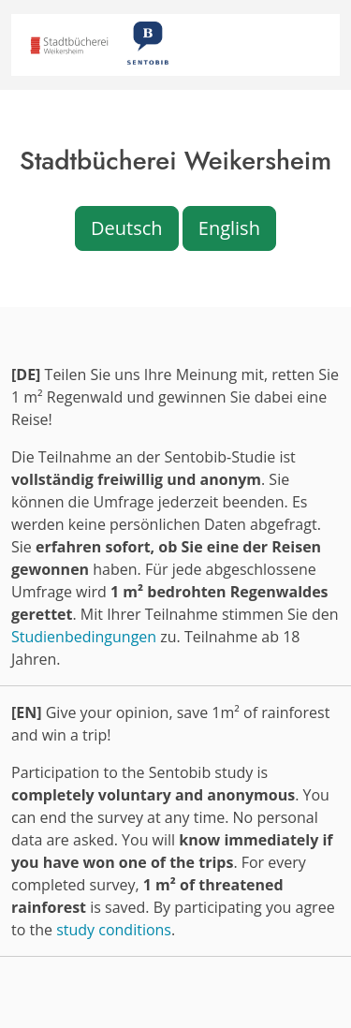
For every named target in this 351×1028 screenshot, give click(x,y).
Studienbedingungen (83, 636)
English (229, 228)
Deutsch (127, 228)
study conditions (113, 929)
